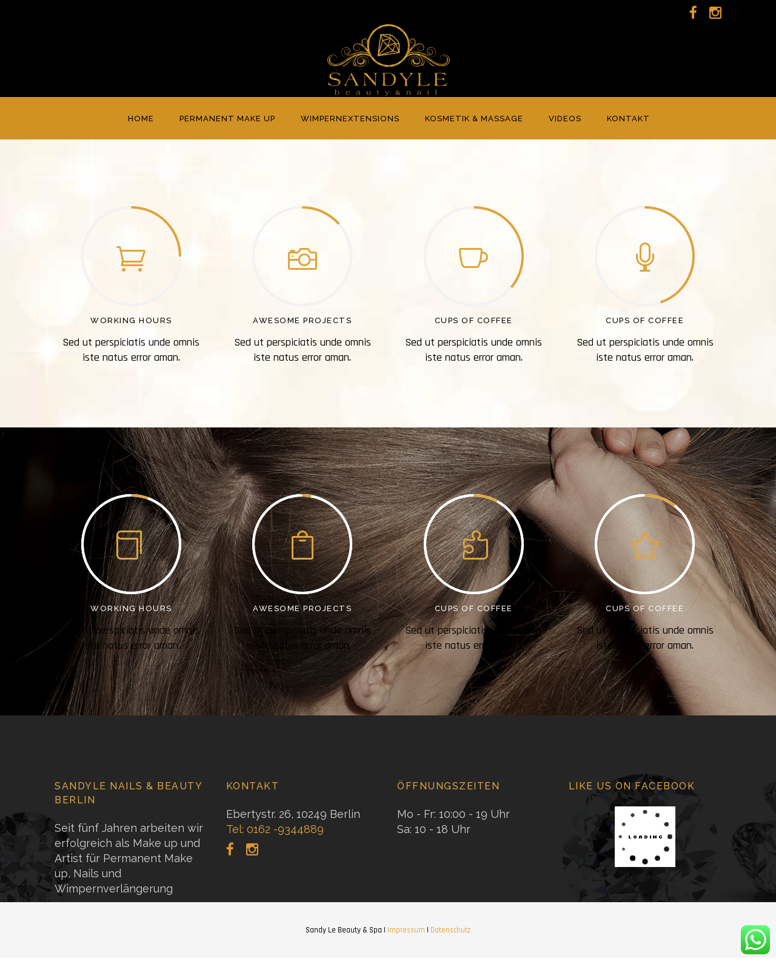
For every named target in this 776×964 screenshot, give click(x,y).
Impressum (406, 930)
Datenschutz (450, 930)
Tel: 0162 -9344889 (275, 829)
